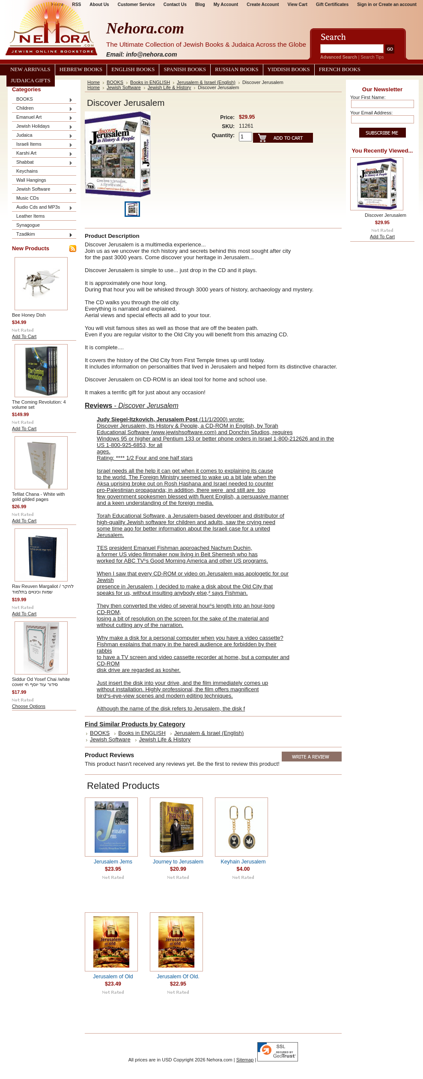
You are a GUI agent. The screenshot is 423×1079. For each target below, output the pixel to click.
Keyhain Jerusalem (243, 862)
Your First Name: (367, 97)
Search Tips (372, 57)
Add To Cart (24, 336)
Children (42, 108)
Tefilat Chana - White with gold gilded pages (38, 497)
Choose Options (28, 706)
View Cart (297, 4)
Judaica (42, 135)
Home (93, 82)
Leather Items (30, 216)
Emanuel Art (42, 117)
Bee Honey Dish (29, 315)
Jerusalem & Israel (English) (206, 82)
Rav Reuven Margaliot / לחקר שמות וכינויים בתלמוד (43, 589)
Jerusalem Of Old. (178, 977)
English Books (133, 69)
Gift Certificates (332, 4)
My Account (226, 4)
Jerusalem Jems (113, 862)
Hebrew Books (81, 69)
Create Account (263, 4)
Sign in (364, 4)
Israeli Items (42, 144)
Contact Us (175, 4)
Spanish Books (185, 69)
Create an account (397, 4)
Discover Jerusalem (385, 215)
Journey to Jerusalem (178, 862)
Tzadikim (42, 234)
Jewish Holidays (42, 126)
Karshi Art (42, 153)
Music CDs (27, 198)
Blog (200, 4)
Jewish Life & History (169, 87)
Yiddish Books (289, 69)
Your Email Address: (371, 112)
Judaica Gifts (31, 81)
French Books (339, 69)
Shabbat (42, 162)
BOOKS (42, 99)
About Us (99, 4)
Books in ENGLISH (150, 82)
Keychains (27, 171)
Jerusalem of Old (113, 977)
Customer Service (136, 4)
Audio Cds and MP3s (42, 207)
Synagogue (28, 225)
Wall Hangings (31, 180)
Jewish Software (42, 189)
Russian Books (236, 69)
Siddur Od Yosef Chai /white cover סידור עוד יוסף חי (41, 682)
